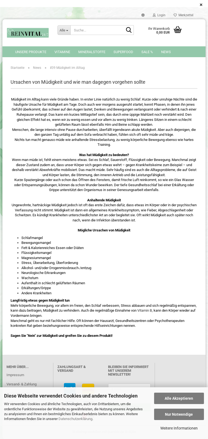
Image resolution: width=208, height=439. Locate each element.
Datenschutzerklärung (75, 419)
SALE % (147, 52)
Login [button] (159, 15)
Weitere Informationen (179, 428)
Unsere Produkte (30, 52)
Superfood (123, 52)
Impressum (15, 375)
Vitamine (62, 52)
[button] (143, 15)
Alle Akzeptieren (179, 398)
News (166, 52)
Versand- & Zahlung (21, 384)
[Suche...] (63, 30)
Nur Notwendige (179, 414)
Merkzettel (183, 15)
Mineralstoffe (91, 52)
